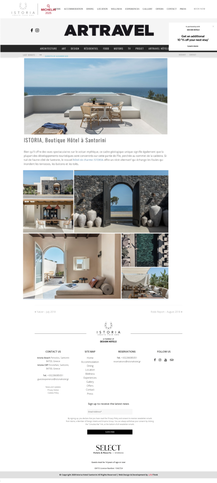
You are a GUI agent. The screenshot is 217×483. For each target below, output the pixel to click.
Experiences (90, 378)
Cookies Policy (53, 393)
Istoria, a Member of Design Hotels (84, 422)
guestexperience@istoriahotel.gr (53, 379)
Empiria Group (108, 422)
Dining (90, 366)
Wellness (90, 374)
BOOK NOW (199, 9)
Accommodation (90, 362)
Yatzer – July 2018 (45, 312)
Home (90, 358)
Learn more (192, 46)
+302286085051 (55, 376)
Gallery (90, 382)
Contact (90, 390)
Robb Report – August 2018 (166, 312)
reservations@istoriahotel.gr (127, 362)
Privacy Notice (53, 390)
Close (213, 26)
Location (90, 370)
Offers (90, 386)
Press (90, 394)
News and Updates (53, 387)
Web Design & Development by (138, 475)
